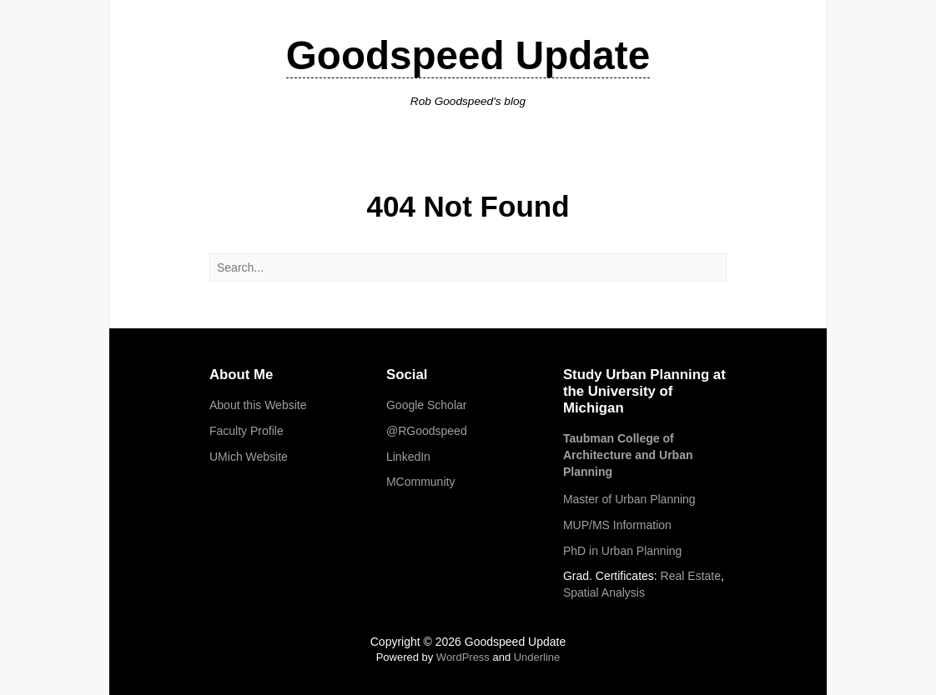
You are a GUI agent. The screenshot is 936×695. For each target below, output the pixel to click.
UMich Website (248, 456)
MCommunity (420, 481)
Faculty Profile (246, 431)
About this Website (257, 405)
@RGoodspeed (426, 431)
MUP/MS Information (617, 525)
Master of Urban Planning (629, 499)
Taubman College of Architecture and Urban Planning (628, 455)
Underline (537, 657)
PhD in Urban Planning (622, 551)
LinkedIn (408, 456)
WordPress (463, 657)
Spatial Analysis (604, 592)
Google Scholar (426, 405)
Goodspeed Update (468, 55)
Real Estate (691, 575)
